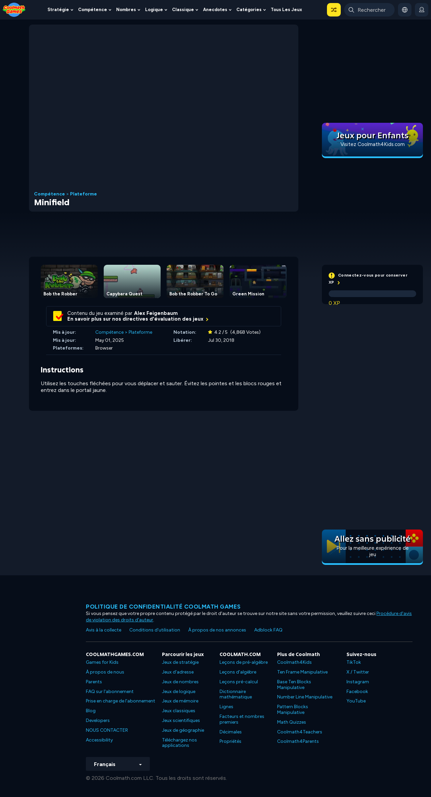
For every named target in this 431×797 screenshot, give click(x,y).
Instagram (357, 682)
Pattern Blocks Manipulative (292, 709)
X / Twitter (357, 672)
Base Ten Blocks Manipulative (294, 684)
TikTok (353, 662)
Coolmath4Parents (298, 741)
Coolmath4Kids (294, 662)
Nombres (126, 9)
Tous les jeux (286, 9)
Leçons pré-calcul (239, 682)
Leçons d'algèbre (238, 672)
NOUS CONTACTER (107, 730)
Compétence (92, 9)
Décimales (231, 732)
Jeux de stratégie (180, 662)
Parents (94, 682)
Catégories (249, 9)
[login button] (421, 9)
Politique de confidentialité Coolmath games (163, 606)
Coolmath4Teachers (299, 732)
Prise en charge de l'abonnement (120, 701)
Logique (154, 9)
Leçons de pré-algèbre (244, 662)
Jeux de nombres (180, 682)
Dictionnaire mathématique (236, 694)
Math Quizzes (291, 722)
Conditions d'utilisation (154, 630)
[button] (334, 9)
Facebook (357, 691)
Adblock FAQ (268, 630)
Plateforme (83, 194)
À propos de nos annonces (217, 630)
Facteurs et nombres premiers (242, 719)
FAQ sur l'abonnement (110, 691)
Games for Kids (102, 662)
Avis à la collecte (103, 630)
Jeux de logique (178, 691)
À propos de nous (105, 672)
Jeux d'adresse (178, 672)
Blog (91, 711)
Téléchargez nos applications (179, 743)
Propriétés (230, 741)
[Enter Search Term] (369, 9)
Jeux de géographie (183, 730)
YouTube (356, 701)
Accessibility (99, 740)
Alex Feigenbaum (156, 313)
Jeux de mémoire (180, 701)
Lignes (226, 707)
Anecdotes (215, 9)
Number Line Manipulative (304, 697)
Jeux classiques (178, 711)
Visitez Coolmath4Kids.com (372, 144)
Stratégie (58, 9)
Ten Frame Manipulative (302, 672)
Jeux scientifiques (181, 720)
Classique (183, 9)
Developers (98, 720)
